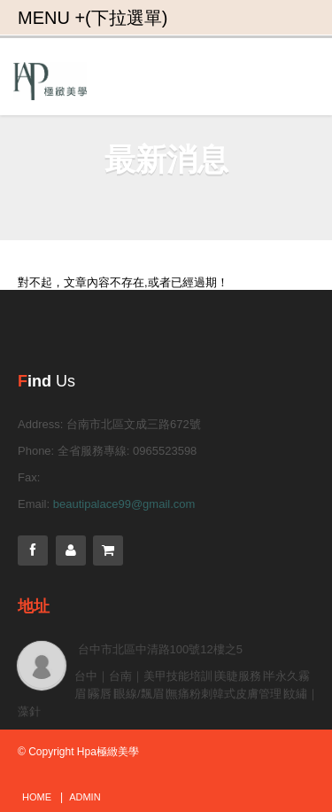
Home (36, 797)
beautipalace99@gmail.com (124, 504)
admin (84, 797)
